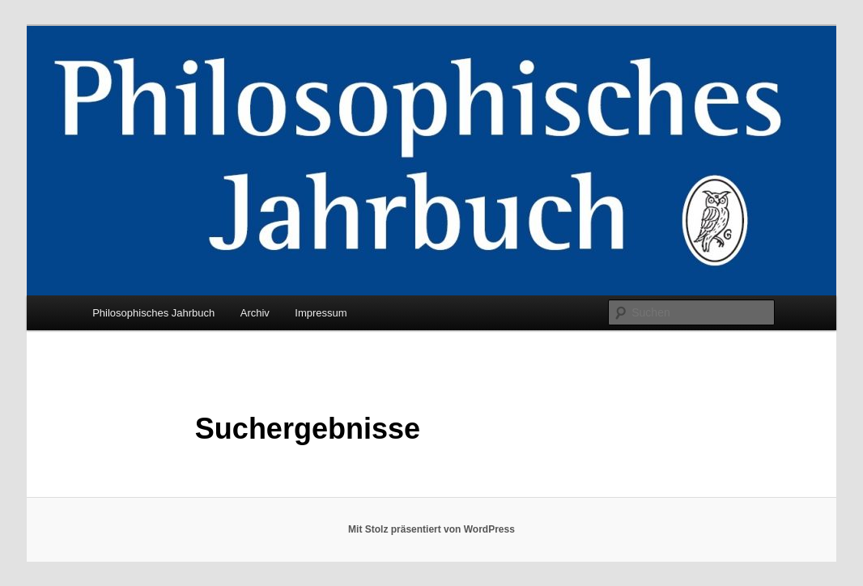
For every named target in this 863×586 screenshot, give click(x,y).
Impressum (320, 313)
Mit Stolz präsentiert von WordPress (431, 529)
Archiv (255, 313)
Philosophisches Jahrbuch (153, 313)
